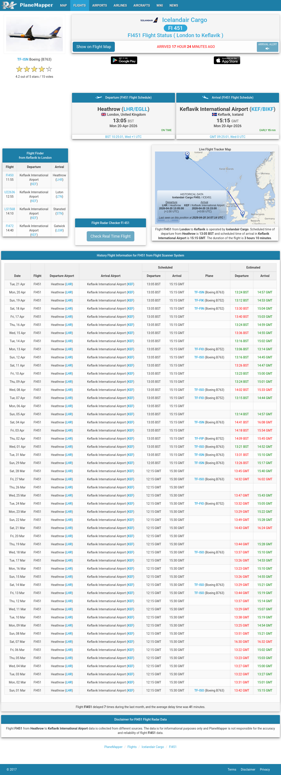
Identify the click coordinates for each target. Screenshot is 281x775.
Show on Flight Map (93, 46)
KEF (33, 184)
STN (59, 213)
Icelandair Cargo (184, 19)
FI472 (10, 226)
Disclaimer (250, 769)
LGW (59, 230)
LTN (59, 196)
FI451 (173, 747)
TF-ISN (22, 59)
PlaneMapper (113, 747)
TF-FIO (199, 349)
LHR (59, 179)
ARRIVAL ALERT (267, 47)
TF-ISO (199, 357)
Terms (234, 769)
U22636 (9, 192)
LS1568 (10, 209)
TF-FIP (199, 438)
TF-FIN (199, 308)
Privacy (267, 769)
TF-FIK (199, 300)
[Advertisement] (175, 78)
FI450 (10, 175)
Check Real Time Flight (110, 236)
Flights (132, 747)
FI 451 (175, 28)
